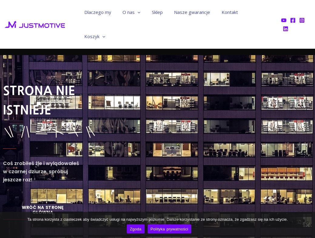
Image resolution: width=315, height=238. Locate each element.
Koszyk (259, 12)
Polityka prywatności (169, 229)
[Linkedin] (310, 12)
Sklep (164, 12)
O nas (140, 12)
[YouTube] (283, 12)
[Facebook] (292, 12)
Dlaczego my (109, 12)
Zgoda (135, 229)
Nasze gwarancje (197, 12)
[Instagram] (301, 12)
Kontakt (232, 12)
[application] (146, 12)
